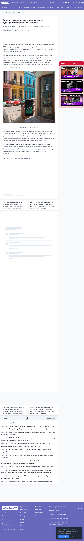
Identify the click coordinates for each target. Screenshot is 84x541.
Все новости (51, 418)
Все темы (78, 7)
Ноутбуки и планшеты (64, 7)
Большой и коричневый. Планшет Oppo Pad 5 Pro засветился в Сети (31, 467)
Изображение (25, 158)
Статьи (13, 7)
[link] (11, 423)
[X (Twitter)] (71, 3)
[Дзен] (63, 3)
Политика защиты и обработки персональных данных (58, 524)
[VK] (61, 3)
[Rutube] (74, 3)
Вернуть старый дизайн (9, 530)
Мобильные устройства (45, 7)
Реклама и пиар (54, 510)
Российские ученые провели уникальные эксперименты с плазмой (30, 481)
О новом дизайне (7, 520)
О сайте (4, 516)
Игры (22, 522)
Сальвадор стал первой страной (25, 144)
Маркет (22, 529)
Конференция (14, 2)
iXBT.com (23, 512)
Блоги (22, 2)
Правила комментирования (57, 514)
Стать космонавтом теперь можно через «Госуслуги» (30, 423)
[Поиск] (76, 2)
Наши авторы (39, 512)
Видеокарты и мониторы (27, 7)
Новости (4, 7)
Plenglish (17, 158)
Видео (63, 63)
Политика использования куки (58, 518)
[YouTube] (66, 3)
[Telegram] (69, 3)
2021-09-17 (16, 13)
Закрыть (72, 536)
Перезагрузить (63, 536)
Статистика (38, 516)
